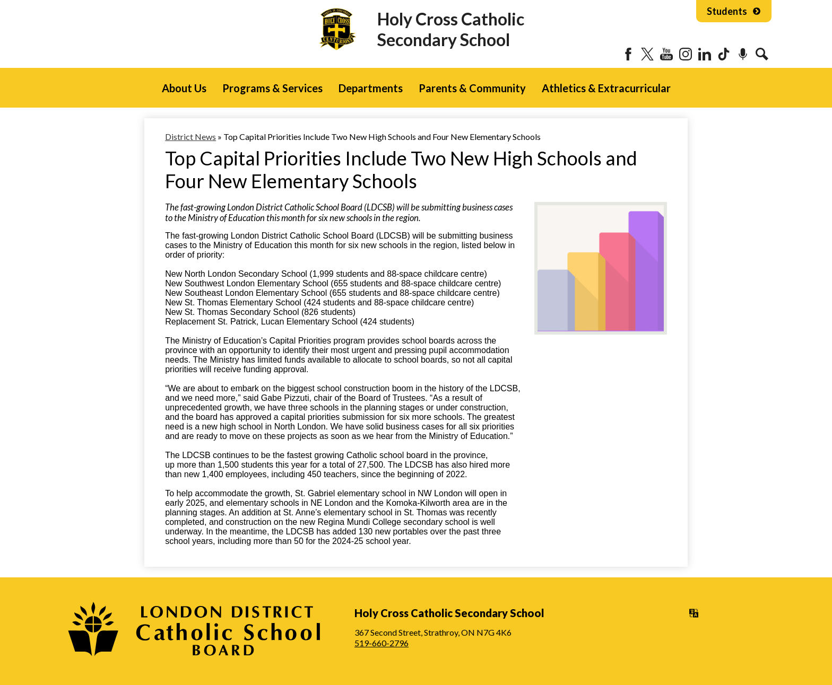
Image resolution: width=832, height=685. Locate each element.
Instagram (685, 54)
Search (762, 54)
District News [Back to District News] (190, 136)
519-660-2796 (381, 643)
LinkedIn (704, 54)
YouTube (666, 54)
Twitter (647, 54)
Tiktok (723, 54)
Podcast (742, 54)
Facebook (628, 54)
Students (734, 11)
